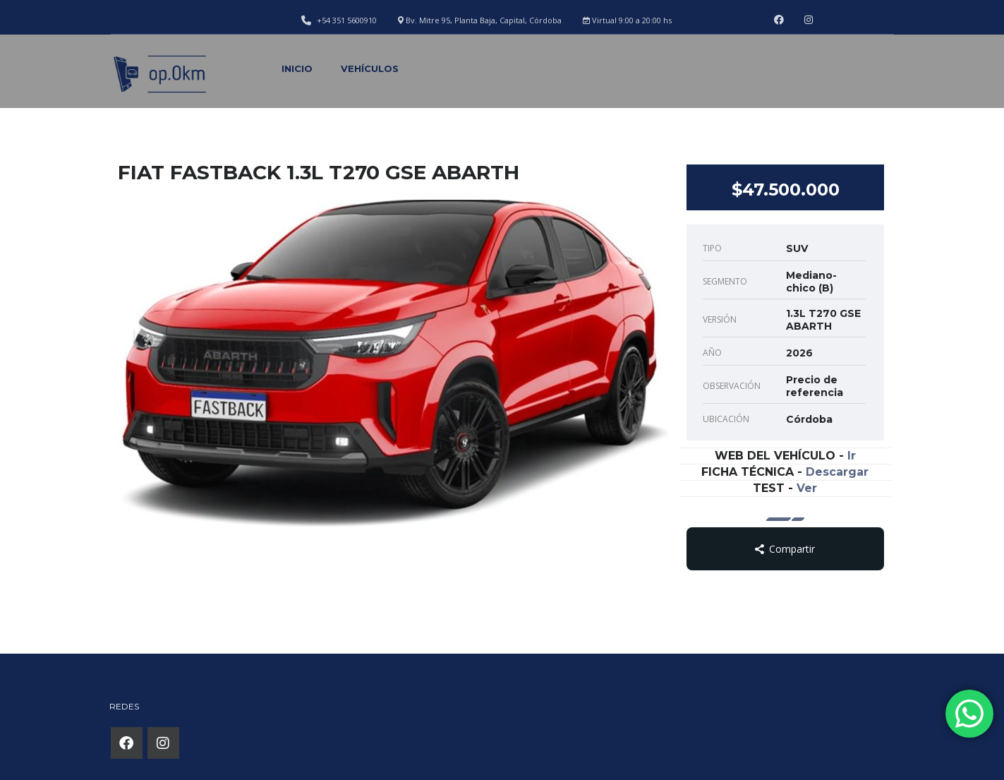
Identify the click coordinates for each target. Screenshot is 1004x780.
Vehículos (370, 68)
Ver (807, 488)
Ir (851, 455)
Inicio (297, 68)
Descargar (837, 472)
